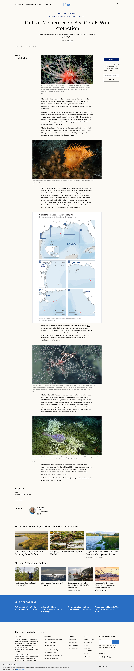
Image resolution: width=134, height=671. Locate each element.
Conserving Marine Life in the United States (53, 526)
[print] (27, 58)
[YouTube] (110, 657)
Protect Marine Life (35, 563)
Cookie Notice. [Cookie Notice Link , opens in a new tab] (20, 669)
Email (105, 72)
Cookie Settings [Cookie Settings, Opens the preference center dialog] (103, 666)
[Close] (131, 666)
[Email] (111, 75)
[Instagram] (102, 657)
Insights (71, 636)
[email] (38, 514)
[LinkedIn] (105, 657)
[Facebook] (100, 657)
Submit (111, 79)
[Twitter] (107, 657)
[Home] (29, 632)
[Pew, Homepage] (67, 4)
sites (61, 188)
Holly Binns (40, 507)
